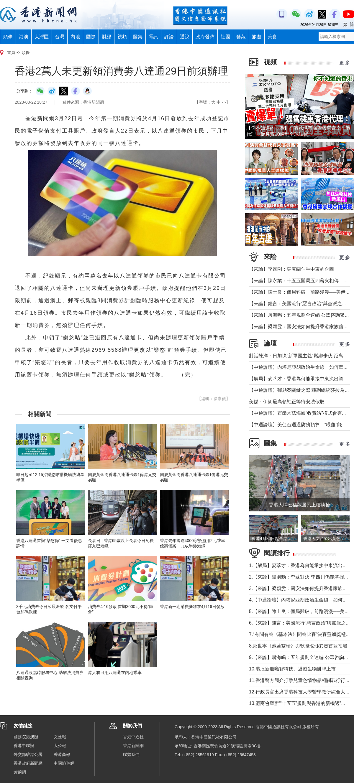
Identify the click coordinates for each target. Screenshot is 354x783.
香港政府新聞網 (28, 763)
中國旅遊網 (64, 763)
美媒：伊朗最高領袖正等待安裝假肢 (286, 401)
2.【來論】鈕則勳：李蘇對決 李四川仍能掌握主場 (301, 576)
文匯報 (60, 736)
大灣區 (42, 36)
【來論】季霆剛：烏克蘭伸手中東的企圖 (291, 269)
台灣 (59, 36)
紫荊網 (20, 772)
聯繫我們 (131, 754)
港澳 (23, 36)
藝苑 (241, 36)
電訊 (153, 36)
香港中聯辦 (24, 745)
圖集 (137, 36)
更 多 (344, 62)
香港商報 (62, 754)
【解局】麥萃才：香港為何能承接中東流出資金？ (301, 378)
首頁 (11, 52)
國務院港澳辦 (26, 736)
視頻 (122, 36)
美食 (272, 36)
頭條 (8, 36)
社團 (225, 36)
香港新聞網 (133, 745)
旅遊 (256, 36)
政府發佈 (205, 36)
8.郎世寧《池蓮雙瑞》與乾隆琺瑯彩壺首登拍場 (298, 645)
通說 (184, 36)
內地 (75, 36)
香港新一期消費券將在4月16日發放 (192, 606)
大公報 (60, 745)
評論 (169, 36)
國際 (91, 36)
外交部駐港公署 (28, 754)
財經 (106, 36)
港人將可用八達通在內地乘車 (115, 672)
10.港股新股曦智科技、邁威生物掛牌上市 (292, 668)
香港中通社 (133, 736)
